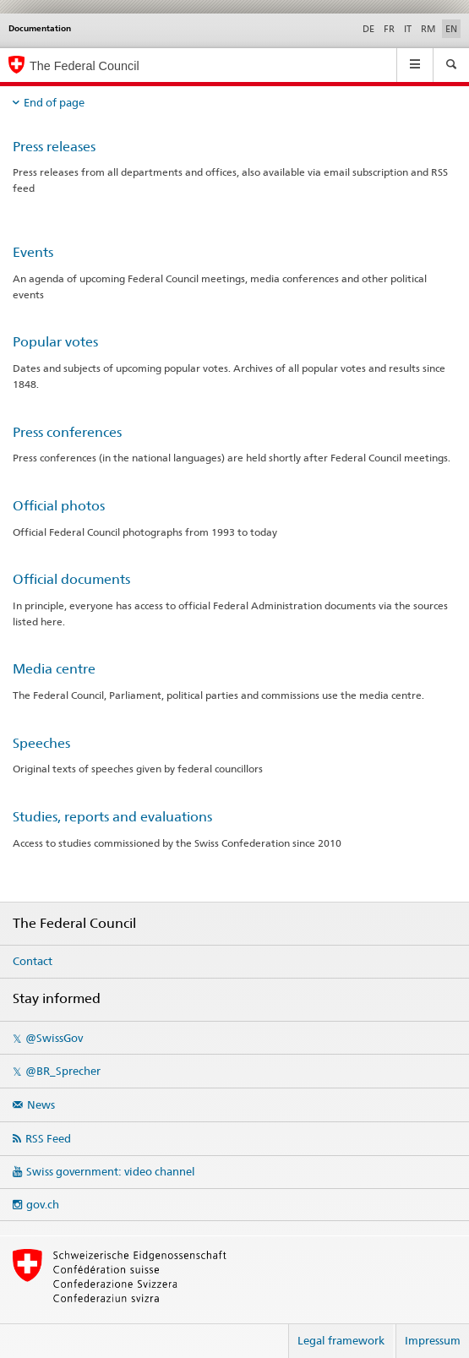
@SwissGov (54, 1037)
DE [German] (368, 29)
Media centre (54, 669)
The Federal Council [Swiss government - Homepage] (84, 66)
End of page (54, 102)
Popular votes (55, 342)
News (41, 1104)
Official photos (59, 506)
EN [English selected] (451, 29)
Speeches (41, 743)
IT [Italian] (408, 29)
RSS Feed (48, 1138)
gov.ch (42, 1204)
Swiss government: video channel (110, 1171)
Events (33, 252)
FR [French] (389, 29)
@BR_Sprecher (63, 1070)
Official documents (71, 579)
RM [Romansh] (428, 29)
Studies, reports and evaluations (112, 817)
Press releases (54, 147)
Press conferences (67, 432)
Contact (32, 961)
